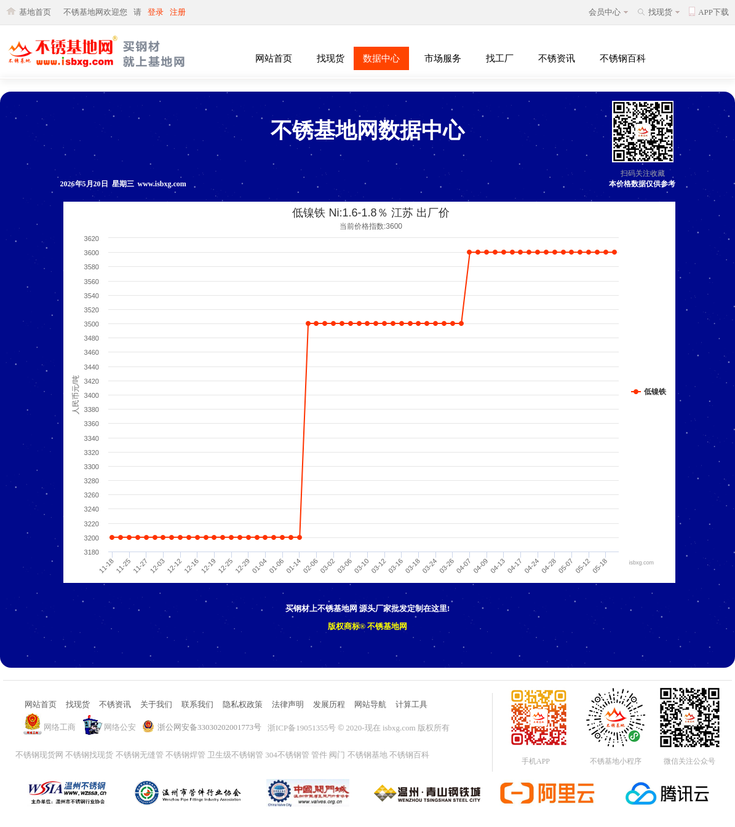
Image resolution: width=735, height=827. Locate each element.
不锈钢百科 (623, 58)
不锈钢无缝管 (140, 754)
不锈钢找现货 (89, 754)
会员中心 (605, 12)
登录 (156, 12)
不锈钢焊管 (185, 754)
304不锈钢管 (287, 754)
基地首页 (35, 12)
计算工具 (411, 704)
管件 (319, 754)
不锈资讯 (556, 58)
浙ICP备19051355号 (302, 727)
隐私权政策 (243, 704)
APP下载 (713, 12)
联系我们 (197, 704)
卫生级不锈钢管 (235, 754)
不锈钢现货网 (39, 754)
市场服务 (442, 58)
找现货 (660, 12)
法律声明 (288, 704)
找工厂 (500, 58)
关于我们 (156, 704)
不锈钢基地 (367, 754)
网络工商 (60, 727)
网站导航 (370, 704)
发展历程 (329, 704)
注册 (178, 12)
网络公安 (120, 727)
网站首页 (273, 58)
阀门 (337, 754)
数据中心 (381, 58)
